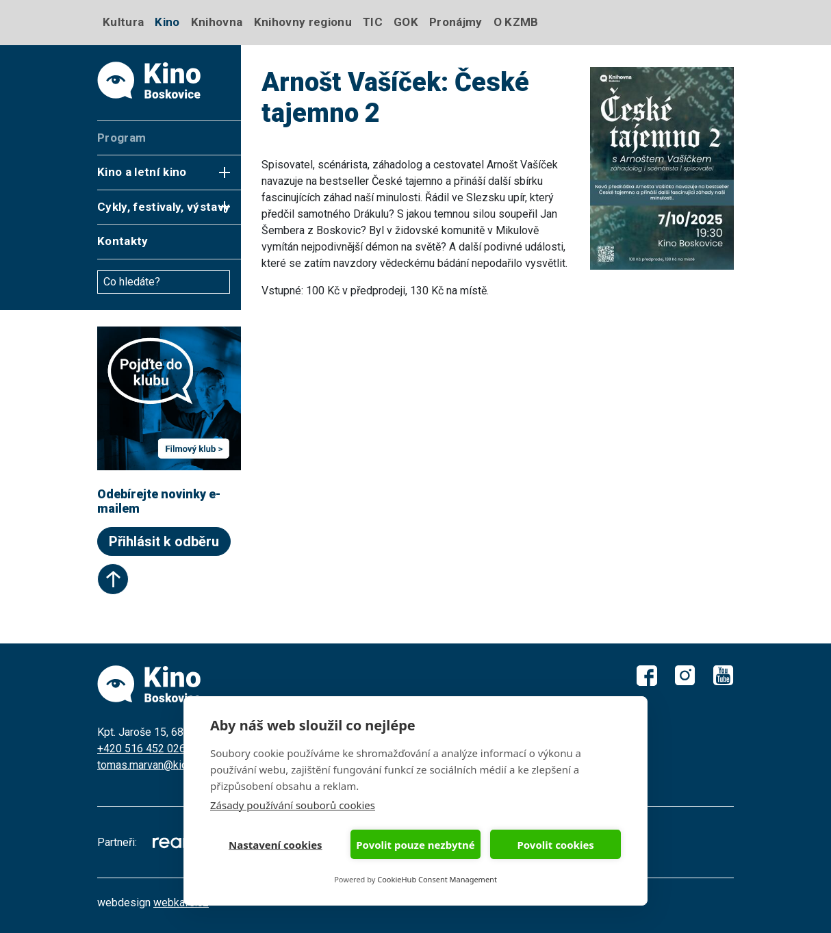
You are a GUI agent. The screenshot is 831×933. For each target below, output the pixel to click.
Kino (167, 22)
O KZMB (516, 22)
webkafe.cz (181, 902)
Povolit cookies (555, 845)
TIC (373, 22)
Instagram (685, 675)
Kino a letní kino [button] (142, 172)
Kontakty (123, 241)
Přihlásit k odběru (164, 541)
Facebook (647, 675)
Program (121, 137)
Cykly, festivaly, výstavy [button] (164, 207)
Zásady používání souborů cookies (292, 805)
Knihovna (217, 22)
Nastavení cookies (275, 845)
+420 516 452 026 (141, 748)
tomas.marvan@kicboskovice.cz (174, 764)
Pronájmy (456, 22)
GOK (406, 22)
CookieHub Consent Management (437, 879)
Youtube (723, 675)
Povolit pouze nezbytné (415, 845)
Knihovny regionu (303, 22)
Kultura (123, 22)
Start (113, 579)
